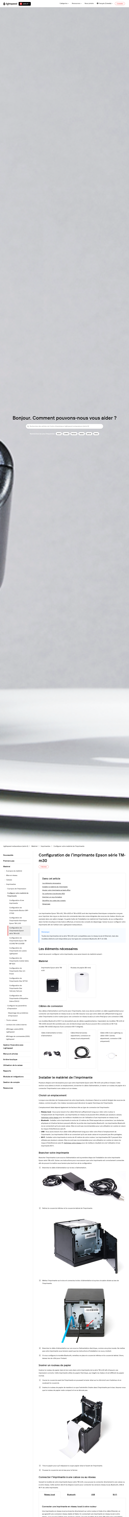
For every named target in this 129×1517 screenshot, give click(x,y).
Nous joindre (89, 3)
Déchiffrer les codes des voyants (54, 900)
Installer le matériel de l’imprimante (55, 887)
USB (93, 1495)
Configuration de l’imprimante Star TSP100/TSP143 (15, 988)
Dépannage (46, 904)
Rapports (7, 1071)
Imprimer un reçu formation (52, 897)
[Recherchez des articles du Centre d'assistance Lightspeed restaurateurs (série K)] (64, 426)
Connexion (120, 3)
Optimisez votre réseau (49, 1117)
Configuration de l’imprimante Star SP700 (18, 979)
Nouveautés (8, 855)
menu (96, 433)
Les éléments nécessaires (51, 883)
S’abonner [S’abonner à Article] (44, 866)
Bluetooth (71, 1495)
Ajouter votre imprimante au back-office (56, 890)
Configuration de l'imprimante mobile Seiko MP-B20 (19, 961)
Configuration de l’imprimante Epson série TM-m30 (16, 930)
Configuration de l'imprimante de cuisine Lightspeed (18, 950)
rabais (82, 433)
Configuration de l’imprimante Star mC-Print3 (17, 971)
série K (25, 4)
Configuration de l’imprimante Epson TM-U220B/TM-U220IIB (18, 940)
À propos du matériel (13, 871)
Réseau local (49, 1495)
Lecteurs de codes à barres (15, 1024)
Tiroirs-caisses (10, 1020)
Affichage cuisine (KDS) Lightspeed (13, 1030)
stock (59, 433)
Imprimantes (45, 846)
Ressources (77, 3)
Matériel (34, 846)
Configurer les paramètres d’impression (16, 1007)
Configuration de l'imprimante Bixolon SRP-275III (19, 910)
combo (66, 433)
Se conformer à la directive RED (53, 893)
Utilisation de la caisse (12, 1065)
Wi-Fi (115, 1495)
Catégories (64, 3)
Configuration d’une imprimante (16, 902)
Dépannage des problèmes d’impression (18, 1014)
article (89, 433)
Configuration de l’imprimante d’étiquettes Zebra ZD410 (18, 998)
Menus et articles (10, 1054)
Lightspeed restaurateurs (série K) (15, 846)
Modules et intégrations (13, 1077)
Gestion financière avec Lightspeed (13, 1046)
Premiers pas (8, 861)
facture (74, 433)
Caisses (8, 880)
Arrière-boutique (10, 1059)
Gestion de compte (11, 1082)
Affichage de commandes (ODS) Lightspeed (17, 1038)
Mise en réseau (10, 875)
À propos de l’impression (16, 889)
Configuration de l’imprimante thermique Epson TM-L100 (18, 920)
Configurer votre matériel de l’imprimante (69, 846)
